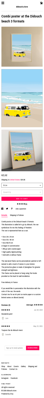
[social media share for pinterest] (12, 208)
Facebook (14, 378)
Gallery (23, 366)
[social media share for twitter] (7, 208)
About (9, 366)
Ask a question (21, 208)
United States (15, 179)
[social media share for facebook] (2, 208)
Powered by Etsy (7, 393)
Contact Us (13, 369)
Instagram (5, 378)
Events (16, 366)
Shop (3, 366)
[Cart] (41, 3)
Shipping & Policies (17, 215)
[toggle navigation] (2, 3)
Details (4, 215)
